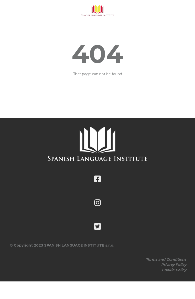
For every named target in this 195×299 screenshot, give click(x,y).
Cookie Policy (174, 270)
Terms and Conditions (166, 259)
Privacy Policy (173, 264)
